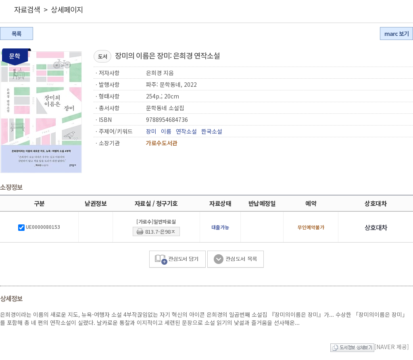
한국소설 (211, 131)
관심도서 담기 (177, 259)
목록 (16, 33)
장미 (151, 131)
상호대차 (376, 227)
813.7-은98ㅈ (160, 231)
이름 (166, 131)
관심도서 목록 (235, 259)
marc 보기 (396, 33)
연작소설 (186, 131)
